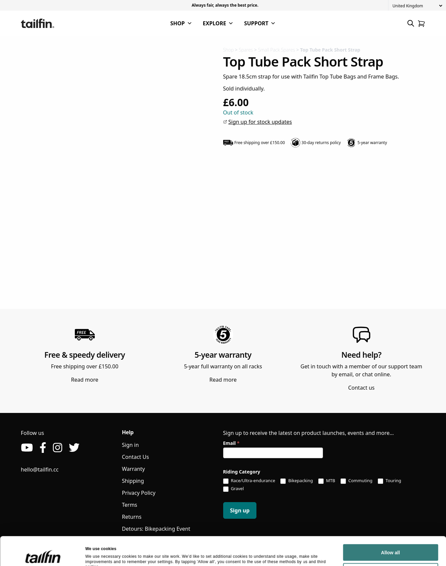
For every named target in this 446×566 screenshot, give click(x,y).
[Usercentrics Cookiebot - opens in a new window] (43, 519)
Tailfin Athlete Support (150, 540)
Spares (246, 50)
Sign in (130, 445)
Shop (228, 50)
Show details (97, 518)
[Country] (417, 6)
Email (231, 443)
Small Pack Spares (276, 50)
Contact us (361, 387)
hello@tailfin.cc (40, 469)
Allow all (390, 490)
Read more (84, 379)
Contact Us (135, 457)
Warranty (133, 468)
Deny (390, 509)
